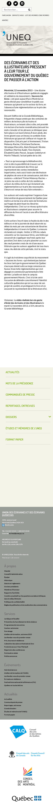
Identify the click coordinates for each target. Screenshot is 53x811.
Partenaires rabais (11, 653)
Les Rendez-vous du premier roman (17, 637)
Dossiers (11, 417)
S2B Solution (14, 558)
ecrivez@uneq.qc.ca (16, 533)
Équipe (6, 577)
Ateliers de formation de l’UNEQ (16, 673)
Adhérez (5, 20)
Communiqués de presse (20, 394)
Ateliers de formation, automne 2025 (18, 634)
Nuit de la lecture (10, 670)
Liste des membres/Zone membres (37, 15)
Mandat (7, 571)
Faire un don (6, 15)
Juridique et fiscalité (11, 619)
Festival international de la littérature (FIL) (20, 682)
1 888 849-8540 (23, 531)
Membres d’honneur (12, 590)
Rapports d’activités (11, 593)
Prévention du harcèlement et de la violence (20, 622)
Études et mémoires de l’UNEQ (24, 428)
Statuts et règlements (12, 583)
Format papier (14, 439)
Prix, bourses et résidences (14, 641)
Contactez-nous (18, 15)
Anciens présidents (11, 587)
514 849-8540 (10, 531)
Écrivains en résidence (12, 679)
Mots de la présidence (19, 383)
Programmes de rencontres (14, 625)
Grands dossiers (10, 708)
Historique (8, 580)
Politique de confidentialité (14, 602)
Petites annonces (10, 656)
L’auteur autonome (11, 628)
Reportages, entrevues (20, 405)
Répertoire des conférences (14, 650)
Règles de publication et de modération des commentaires (25, 605)
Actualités (12, 372)
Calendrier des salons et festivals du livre (19, 644)
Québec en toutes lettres (13, 685)
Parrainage (8, 631)
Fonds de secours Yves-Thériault (16, 647)
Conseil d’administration (13, 574)
